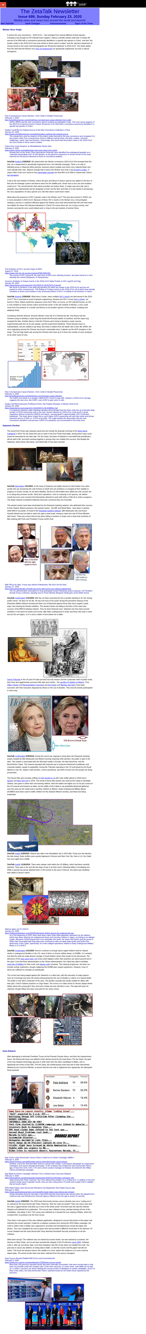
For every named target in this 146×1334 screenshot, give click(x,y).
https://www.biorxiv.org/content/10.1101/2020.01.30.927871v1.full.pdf (33, 285)
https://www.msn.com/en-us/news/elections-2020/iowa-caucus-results (33, 1262)
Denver (10, 781)
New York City (23, 781)
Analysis (18, 162)
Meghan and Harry (68, 685)
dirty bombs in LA (48, 778)
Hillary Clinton (12, 685)
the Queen (52, 685)
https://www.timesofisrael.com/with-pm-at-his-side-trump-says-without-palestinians (38, 589)
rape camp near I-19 (29, 959)
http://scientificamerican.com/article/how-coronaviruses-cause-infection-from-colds (38, 120)
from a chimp (79, 299)
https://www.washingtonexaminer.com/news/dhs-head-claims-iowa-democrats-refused (39, 1192)
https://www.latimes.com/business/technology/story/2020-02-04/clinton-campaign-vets (39, 1178)
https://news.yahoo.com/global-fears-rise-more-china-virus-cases (31, 150)
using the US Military (15, 964)
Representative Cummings (33, 685)
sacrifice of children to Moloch (72, 682)
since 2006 (76, 1242)
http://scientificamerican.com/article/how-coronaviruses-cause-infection (33, 396)
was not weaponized (44, 49)
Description (19, 486)
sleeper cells (45, 964)
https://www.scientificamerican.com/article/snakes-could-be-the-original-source (36, 134)
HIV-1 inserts (64, 297)
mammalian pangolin (45, 173)
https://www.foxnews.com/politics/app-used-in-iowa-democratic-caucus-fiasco (36, 1162)
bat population (13, 175)
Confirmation (20, 598)
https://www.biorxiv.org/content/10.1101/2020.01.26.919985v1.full (31, 408)
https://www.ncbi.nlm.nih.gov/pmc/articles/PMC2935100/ (27, 273)
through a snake (80, 170)
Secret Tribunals (13, 680)
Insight (17, 853)
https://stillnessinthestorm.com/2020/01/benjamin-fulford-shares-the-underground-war (39, 933)
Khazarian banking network (50, 511)
